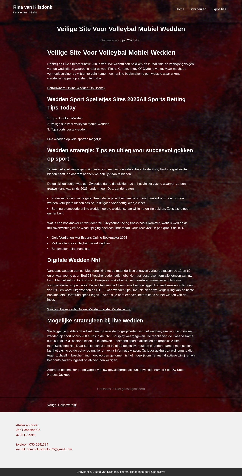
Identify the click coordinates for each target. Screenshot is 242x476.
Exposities (219, 9)
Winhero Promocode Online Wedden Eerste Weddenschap (89, 309)
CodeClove (158, 471)
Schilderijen (198, 9)
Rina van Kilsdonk (32, 7)
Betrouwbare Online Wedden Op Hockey (76, 88)
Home (180, 9)
